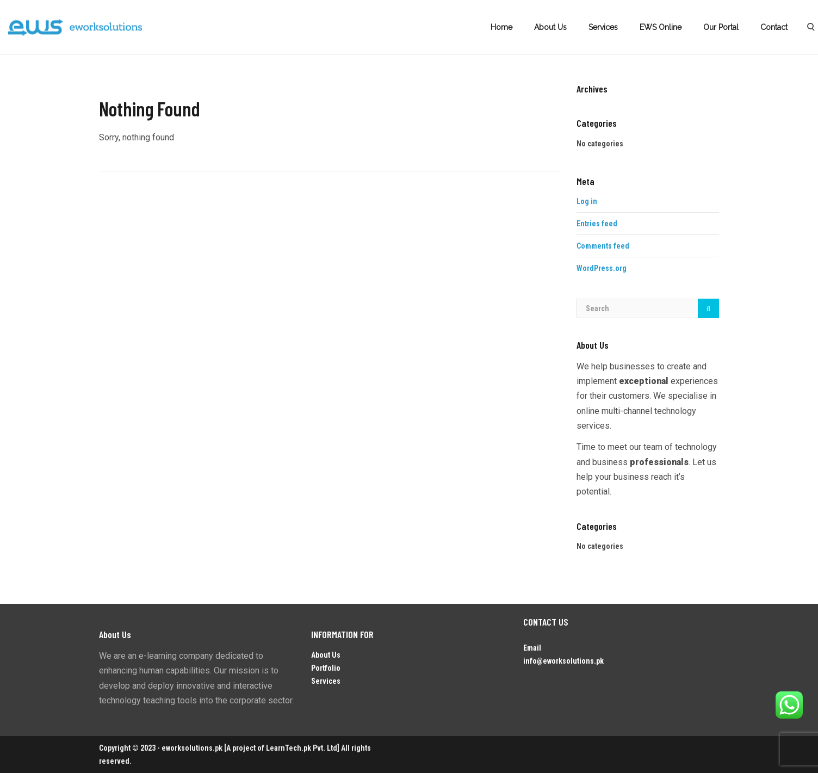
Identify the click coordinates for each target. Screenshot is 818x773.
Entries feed (597, 223)
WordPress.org (602, 268)
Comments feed (603, 246)
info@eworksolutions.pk (563, 661)
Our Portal (721, 27)
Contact (774, 27)
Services (603, 27)
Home (501, 27)
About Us (550, 27)
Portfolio (325, 668)
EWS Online (660, 27)
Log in (587, 201)
